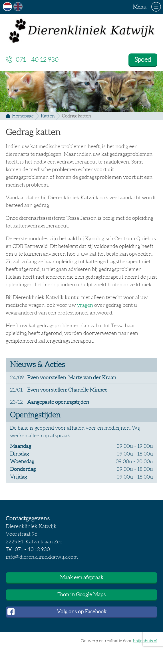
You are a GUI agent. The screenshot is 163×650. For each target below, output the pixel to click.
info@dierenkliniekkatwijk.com (42, 557)
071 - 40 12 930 (37, 59)
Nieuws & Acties (37, 365)
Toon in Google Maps (81, 594)
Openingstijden (35, 415)
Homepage (23, 115)
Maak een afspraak (81, 577)
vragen (85, 305)
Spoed (142, 59)
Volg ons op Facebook (81, 611)
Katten (48, 115)
